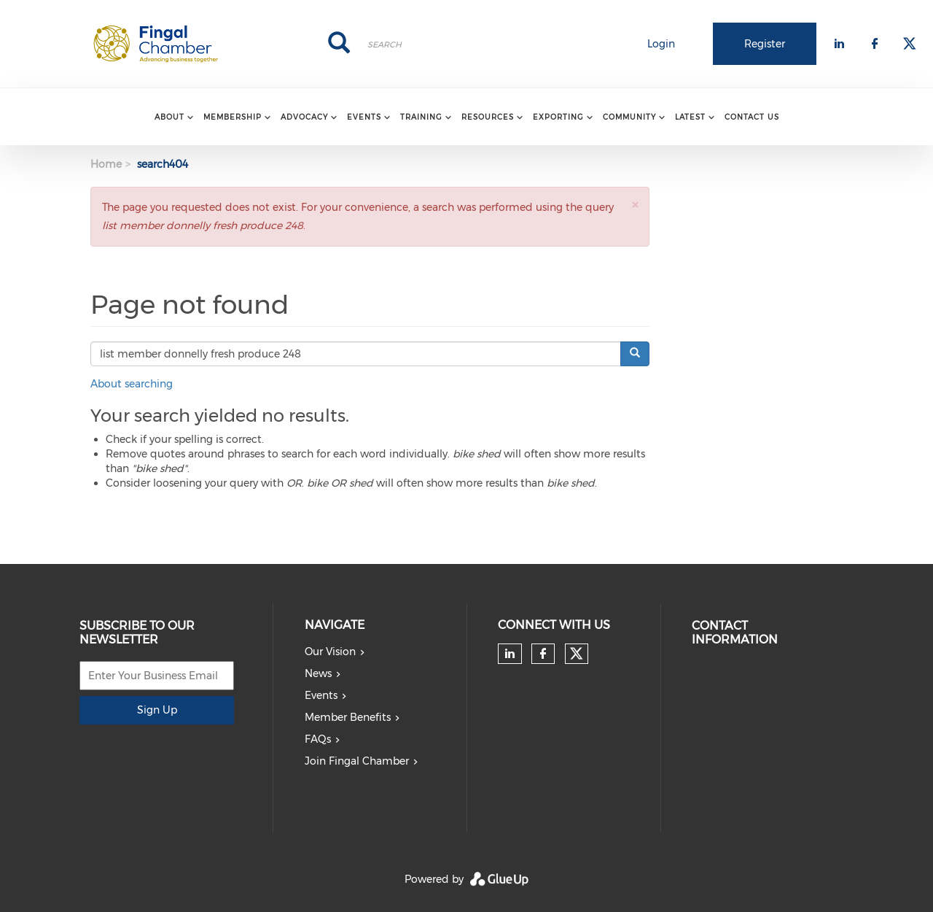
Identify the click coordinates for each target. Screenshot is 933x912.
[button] (635, 204)
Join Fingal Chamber (357, 761)
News (318, 673)
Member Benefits (348, 717)
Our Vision (330, 651)
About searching (131, 383)
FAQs (318, 739)
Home (106, 164)
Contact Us (752, 117)
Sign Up (157, 709)
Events (321, 695)
